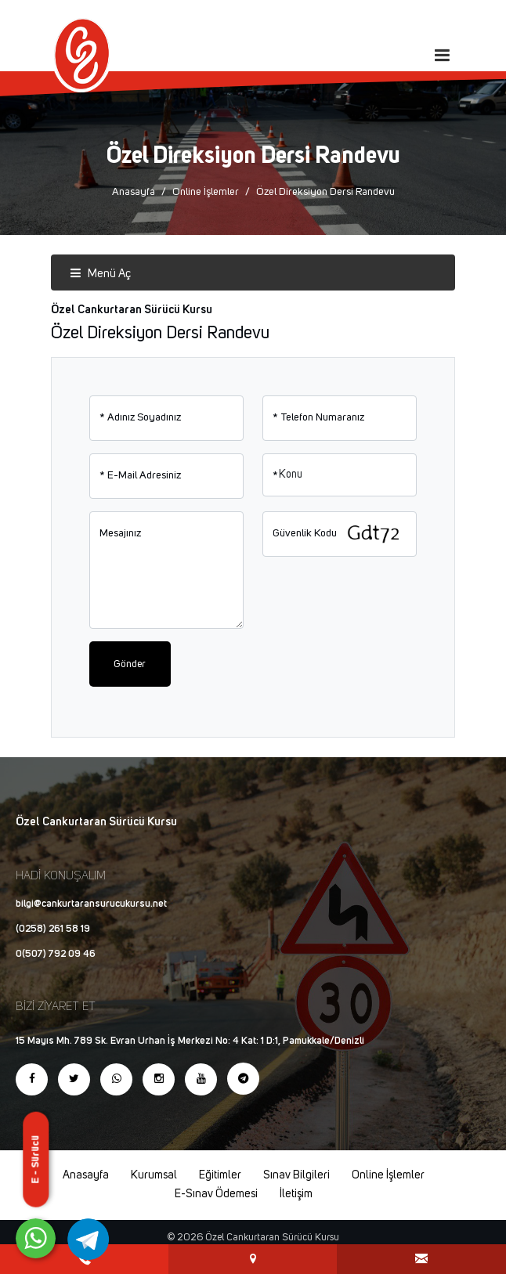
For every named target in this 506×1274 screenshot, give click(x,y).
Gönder (130, 664)
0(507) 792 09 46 (56, 954)
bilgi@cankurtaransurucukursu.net (91, 904)
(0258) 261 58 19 (53, 929)
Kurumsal (154, 1175)
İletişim (296, 1194)
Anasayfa (133, 191)
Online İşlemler (205, 191)
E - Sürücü (35, 1159)
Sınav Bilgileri (296, 1175)
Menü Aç (100, 274)
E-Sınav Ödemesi (216, 1194)
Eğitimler (220, 1175)
